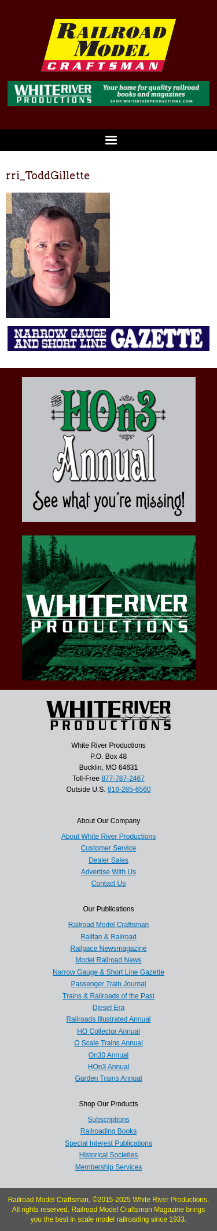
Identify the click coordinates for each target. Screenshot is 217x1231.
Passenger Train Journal (108, 984)
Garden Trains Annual (108, 1078)
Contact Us (108, 883)
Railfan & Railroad (108, 937)
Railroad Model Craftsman (108, 925)
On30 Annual (108, 1055)
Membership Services (108, 1167)
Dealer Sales (108, 860)
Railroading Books (108, 1131)
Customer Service (108, 848)
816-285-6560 (129, 789)
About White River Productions (108, 836)
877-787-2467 (123, 778)
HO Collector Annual (108, 1031)
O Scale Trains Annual (108, 1043)
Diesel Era (108, 1008)
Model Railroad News (108, 960)
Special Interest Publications (108, 1143)
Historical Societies (108, 1155)
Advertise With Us (108, 872)
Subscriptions (108, 1120)
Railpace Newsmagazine (108, 948)
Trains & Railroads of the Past (108, 996)
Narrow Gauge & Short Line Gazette (108, 972)
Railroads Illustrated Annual (108, 1019)
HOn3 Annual (108, 1067)
